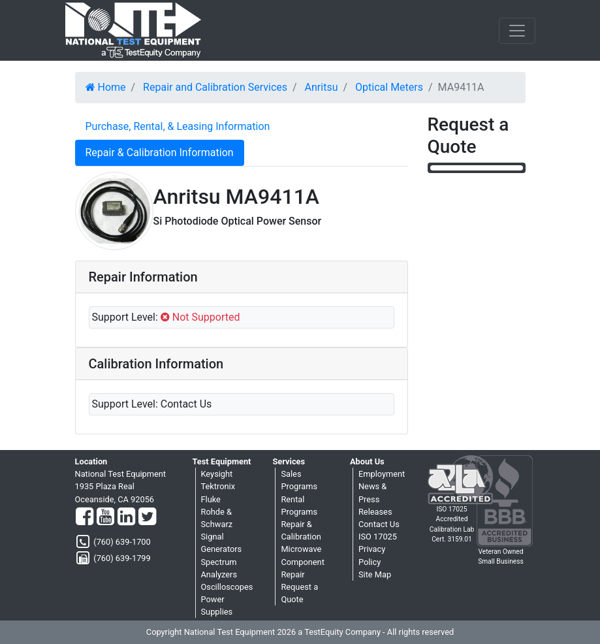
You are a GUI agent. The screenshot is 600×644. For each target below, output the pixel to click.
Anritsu (321, 87)
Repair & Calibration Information (160, 152)
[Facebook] (84, 517)
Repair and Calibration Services (215, 87)
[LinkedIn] (126, 517)
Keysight (217, 474)
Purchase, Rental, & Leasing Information (178, 126)
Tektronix (218, 486)
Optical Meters (389, 87)
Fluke (211, 499)
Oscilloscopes (227, 587)
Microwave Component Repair (302, 561)
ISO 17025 (377, 536)
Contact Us (379, 524)
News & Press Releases (375, 498)
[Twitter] (147, 517)
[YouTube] (105, 517)
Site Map (374, 574)
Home (106, 87)
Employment (381, 474)
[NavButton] (517, 31)
